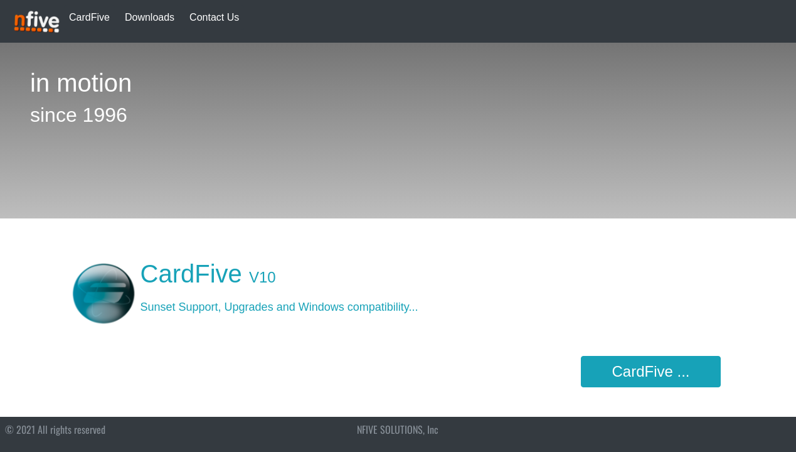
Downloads (149, 17)
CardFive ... (650, 371)
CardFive (89, 17)
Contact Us (214, 17)
